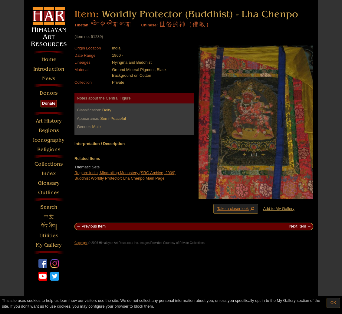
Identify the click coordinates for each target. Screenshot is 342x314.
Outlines (49, 192)
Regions (49, 130)
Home (48, 59)
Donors (49, 93)
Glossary (49, 183)
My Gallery (49, 245)
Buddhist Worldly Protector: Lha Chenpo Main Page (119, 178)
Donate (48, 103)
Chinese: (149, 25)
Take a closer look (236, 208)
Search (49, 207)
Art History (49, 121)
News (48, 78)
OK (333, 302)
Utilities (48, 235)
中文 (49, 217)
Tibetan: (82, 25)
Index (49, 173)
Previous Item (94, 226)
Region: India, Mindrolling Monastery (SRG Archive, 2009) (125, 173)
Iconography (48, 140)
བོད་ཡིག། (49, 226)
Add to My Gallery (278, 208)
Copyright (80, 243)
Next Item (297, 226)
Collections (49, 164)
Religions (49, 149)
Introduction (48, 69)
